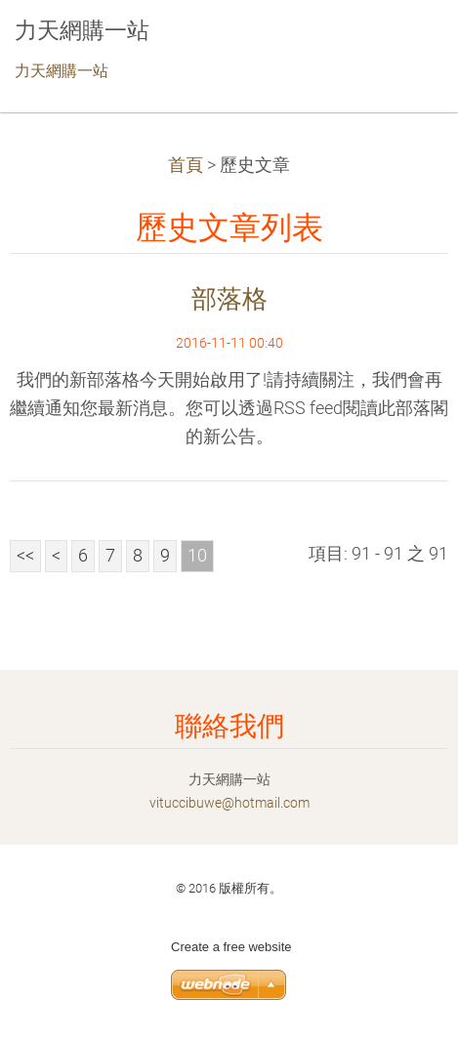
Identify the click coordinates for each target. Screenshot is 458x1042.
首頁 (185, 165)
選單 (404, 44)
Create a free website (231, 946)
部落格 (229, 298)
